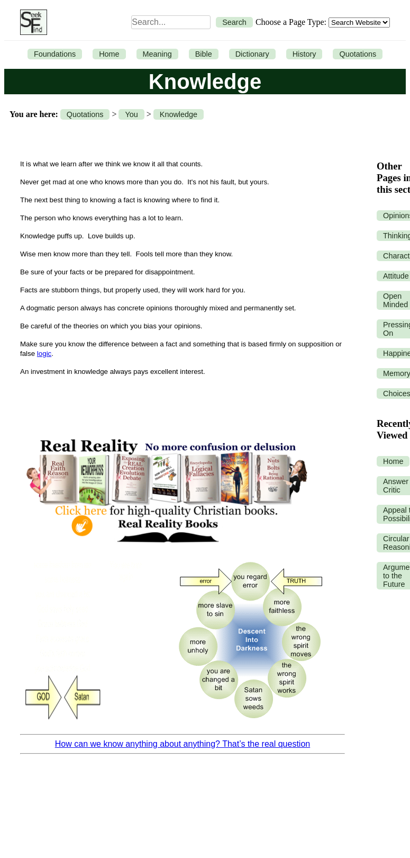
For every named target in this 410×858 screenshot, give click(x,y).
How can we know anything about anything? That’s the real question (182, 743)
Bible (203, 54)
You (131, 114)
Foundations (55, 54)
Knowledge (178, 114)
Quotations (357, 54)
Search (234, 22)
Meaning (157, 54)
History (304, 54)
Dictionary (252, 54)
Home (109, 54)
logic (44, 354)
